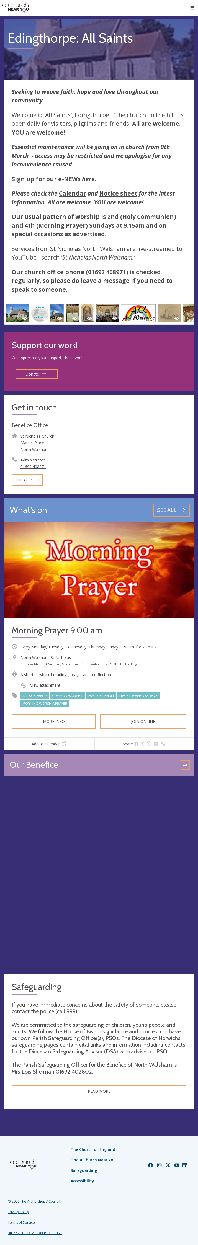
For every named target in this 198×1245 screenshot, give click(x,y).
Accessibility (82, 1181)
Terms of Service (21, 1222)
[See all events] (171, 510)
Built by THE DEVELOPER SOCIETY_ (35, 1233)
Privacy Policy (18, 1212)
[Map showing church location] (99, 875)
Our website (27, 479)
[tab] (49, 744)
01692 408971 (33, 466)
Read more (99, 1091)
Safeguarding (84, 1170)
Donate (36, 374)
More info (54, 721)
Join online (143, 721)
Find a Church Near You (93, 1159)
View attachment (45, 685)
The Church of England (93, 1149)
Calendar (72, 193)
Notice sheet (118, 193)
